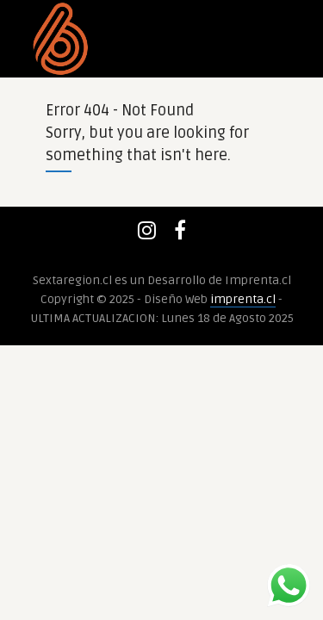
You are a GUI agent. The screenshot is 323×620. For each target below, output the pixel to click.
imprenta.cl (243, 299)
